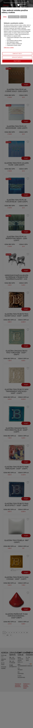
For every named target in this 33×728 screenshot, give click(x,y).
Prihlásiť (23, 4)
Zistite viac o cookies (9, 47)
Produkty (6, 5)
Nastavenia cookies (14, 16)
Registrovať (23, 6)
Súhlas (5, 16)
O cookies (23, 16)
